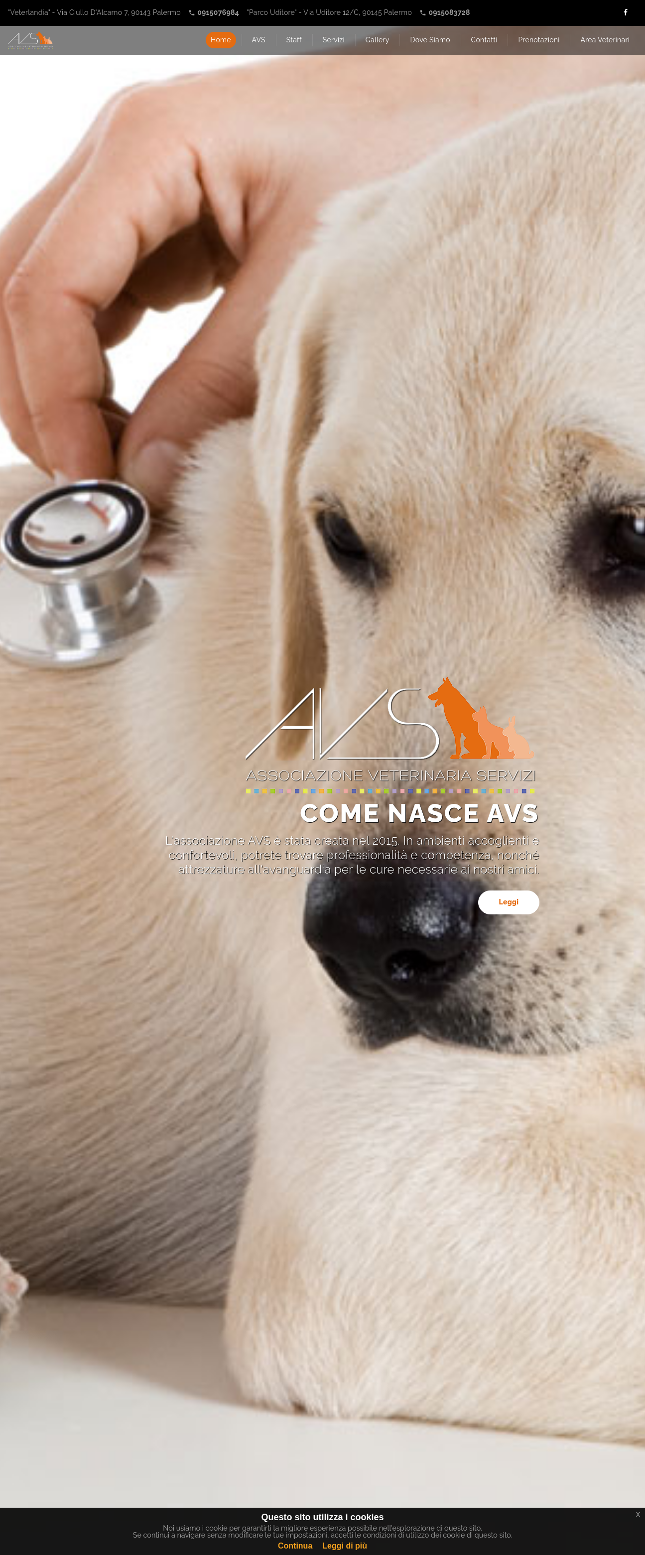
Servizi (334, 39)
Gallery (377, 39)
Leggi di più (344, 1546)
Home (221, 39)
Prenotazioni (538, 39)
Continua (295, 1546)
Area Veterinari (605, 39)
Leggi (508, 902)
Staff (294, 39)
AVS (258, 39)
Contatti (484, 39)
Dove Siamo (430, 39)
